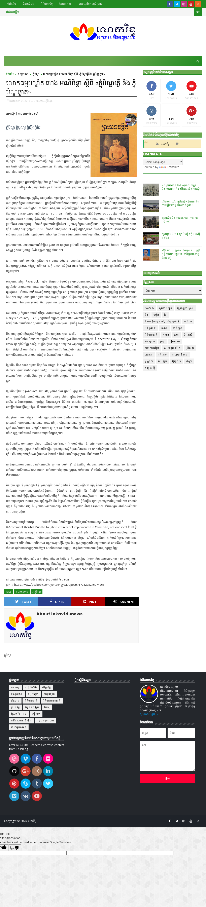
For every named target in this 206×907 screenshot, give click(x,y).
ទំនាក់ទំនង (28, 4)
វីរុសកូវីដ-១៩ (19, 714)
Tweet (23, 602)
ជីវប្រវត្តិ (46, 687)
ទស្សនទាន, (39, 101)
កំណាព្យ (15, 687)
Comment (124, 602)
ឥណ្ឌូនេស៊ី (150, 368)
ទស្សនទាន (23, 74)
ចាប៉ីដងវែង (31, 687)
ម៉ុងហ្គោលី (150, 341)
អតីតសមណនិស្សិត (21, 720)
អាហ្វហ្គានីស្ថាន (180, 354)
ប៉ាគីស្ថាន (178, 328)
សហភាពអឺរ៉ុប (152, 348)
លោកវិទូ (165, 144)
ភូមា (176, 334)
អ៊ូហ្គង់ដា (176, 361)
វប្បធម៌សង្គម (32, 707)
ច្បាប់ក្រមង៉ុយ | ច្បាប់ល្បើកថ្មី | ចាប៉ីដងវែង (181, 236)
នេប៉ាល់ (188, 321)
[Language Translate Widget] (163, 162)
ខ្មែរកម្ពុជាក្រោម (185, 308)
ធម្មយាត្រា (33, 694)
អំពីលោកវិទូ (47, 4)
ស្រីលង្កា (190, 348)
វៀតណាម (175, 341)
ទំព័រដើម (11, 4)
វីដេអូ (47, 707)
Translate (169, 167)
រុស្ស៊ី (162, 341)
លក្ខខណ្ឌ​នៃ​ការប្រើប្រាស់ (90, 4)
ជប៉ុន (156, 314)
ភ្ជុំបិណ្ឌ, (49, 101)
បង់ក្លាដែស (151, 328)
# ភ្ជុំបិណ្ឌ (36, 591)
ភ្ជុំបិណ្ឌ (36, 74)
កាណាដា (149, 308)
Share (57, 602)
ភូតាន (166, 334)
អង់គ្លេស (162, 354)
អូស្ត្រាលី (149, 361)
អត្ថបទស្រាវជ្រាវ (45, 720)
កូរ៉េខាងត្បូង (165, 308)
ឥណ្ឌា (189, 361)
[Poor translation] (14, 847)
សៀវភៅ (36, 714)
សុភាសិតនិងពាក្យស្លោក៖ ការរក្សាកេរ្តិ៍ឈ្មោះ (180, 219)
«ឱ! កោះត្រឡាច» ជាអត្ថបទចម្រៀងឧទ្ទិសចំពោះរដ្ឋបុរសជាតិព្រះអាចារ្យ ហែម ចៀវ (181, 254)
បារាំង (164, 328)
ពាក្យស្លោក (49, 694)
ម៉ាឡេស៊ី (188, 334)
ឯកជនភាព (65, 4)
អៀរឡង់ (162, 361)
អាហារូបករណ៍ (19, 727)
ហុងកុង (149, 354)
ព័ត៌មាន (15, 700)
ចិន (146, 314)
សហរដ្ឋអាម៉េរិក (172, 348)
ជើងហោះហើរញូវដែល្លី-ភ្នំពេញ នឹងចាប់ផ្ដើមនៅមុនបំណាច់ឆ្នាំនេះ (181, 203)
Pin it (90, 602)
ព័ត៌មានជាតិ (151, 334)
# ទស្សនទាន (21, 591)
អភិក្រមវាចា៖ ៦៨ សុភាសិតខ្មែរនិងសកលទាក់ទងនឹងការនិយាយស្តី (181, 187)
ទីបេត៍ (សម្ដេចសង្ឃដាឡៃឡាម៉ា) (162, 321)
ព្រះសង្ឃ (15, 707)
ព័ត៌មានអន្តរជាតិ (52, 700)
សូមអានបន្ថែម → (149, 714)
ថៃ (165, 314)
